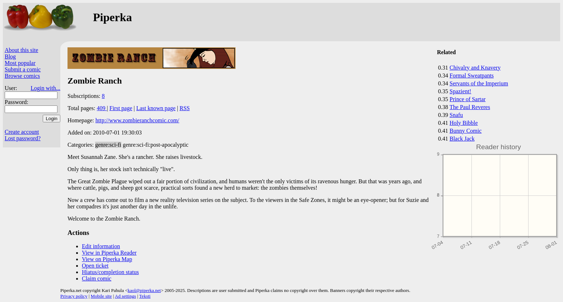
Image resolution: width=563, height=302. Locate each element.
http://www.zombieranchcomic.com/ (138, 120)
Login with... (45, 88)
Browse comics (22, 76)
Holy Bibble (464, 123)
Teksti (145, 296)
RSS (185, 108)
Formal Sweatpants (472, 75)
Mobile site (101, 296)
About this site (21, 50)
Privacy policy (73, 296)
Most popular (20, 63)
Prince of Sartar (467, 99)
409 (102, 108)
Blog (10, 56)
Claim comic (96, 278)
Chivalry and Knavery (475, 68)
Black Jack (462, 139)
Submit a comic (23, 69)
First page (121, 108)
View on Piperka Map (107, 259)
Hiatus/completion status (110, 272)
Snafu (456, 115)
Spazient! (460, 91)
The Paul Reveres (470, 107)
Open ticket (95, 266)
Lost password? (23, 138)
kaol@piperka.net (143, 290)
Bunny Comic (465, 131)
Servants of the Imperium (479, 83)
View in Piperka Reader (109, 253)
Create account (22, 132)
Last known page (155, 108)
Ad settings (125, 296)
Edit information (101, 246)
